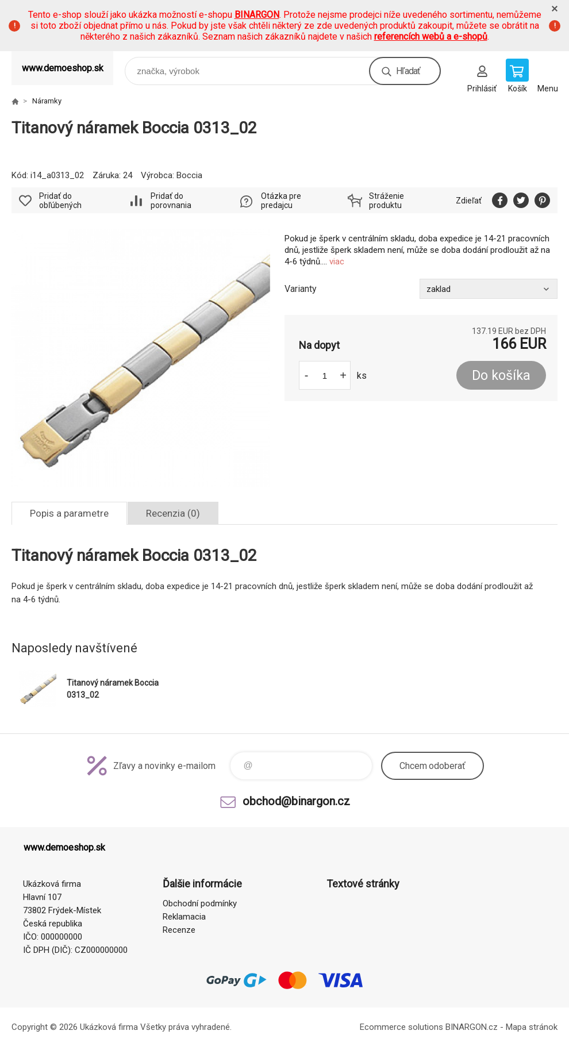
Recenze (179, 930)
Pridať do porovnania (171, 200)
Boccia (189, 175)
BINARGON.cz (471, 1027)
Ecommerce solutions (401, 1027)
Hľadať (408, 71)
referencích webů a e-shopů (430, 36)
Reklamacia (184, 917)
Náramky (46, 101)
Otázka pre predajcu (281, 200)
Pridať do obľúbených (60, 200)
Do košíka (501, 375)
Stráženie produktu (386, 200)
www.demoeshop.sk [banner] (62, 68)
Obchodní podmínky (200, 903)
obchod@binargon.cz (296, 801)
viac (336, 261)
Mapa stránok (532, 1027)
